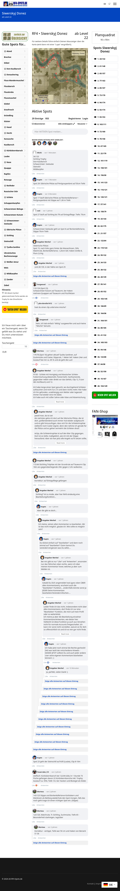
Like (33, 174)
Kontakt (90, 883)
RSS (47, 118)
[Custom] (110, 3)
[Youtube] (105, 3)
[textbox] (60, 131)
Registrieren (74, 118)
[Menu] (114, 4)
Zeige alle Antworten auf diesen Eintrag (49, 276)
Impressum (100, 883)
